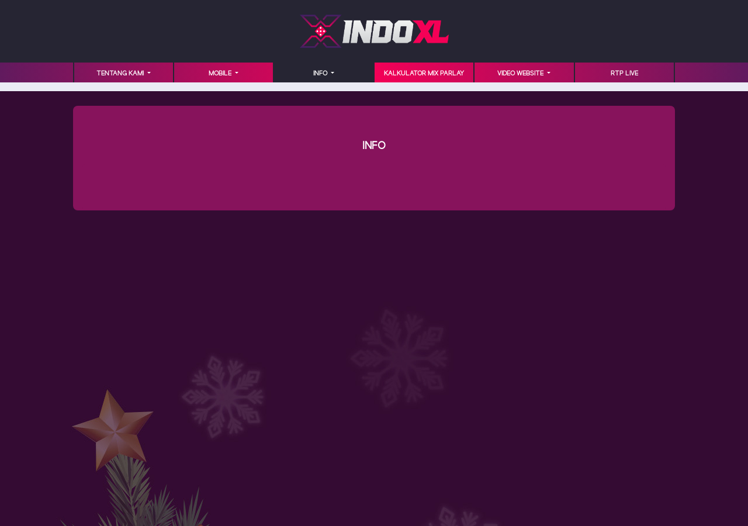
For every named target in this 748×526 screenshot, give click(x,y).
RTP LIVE (624, 74)
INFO (321, 74)
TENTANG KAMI (121, 74)
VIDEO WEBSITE (521, 74)
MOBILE (221, 74)
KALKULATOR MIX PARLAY (424, 74)
